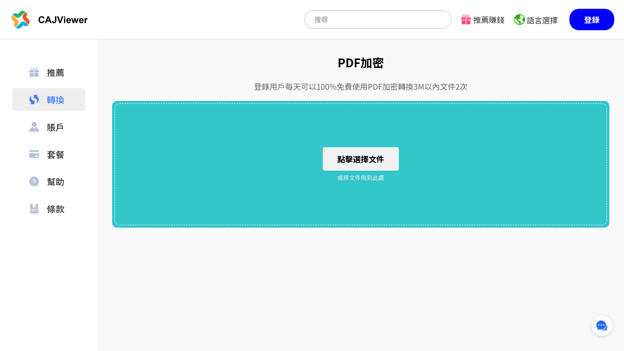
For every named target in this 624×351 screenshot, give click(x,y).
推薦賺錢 (489, 19)
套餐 (46, 154)
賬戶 (46, 126)
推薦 (46, 72)
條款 (46, 208)
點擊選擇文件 (360, 159)
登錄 (592, 19)
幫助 (46, 181)
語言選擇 (542, 20)
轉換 (46, 99)
